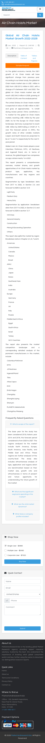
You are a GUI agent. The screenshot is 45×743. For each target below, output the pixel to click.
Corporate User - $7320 (15, 555)
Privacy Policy (7, 681)
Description (12, 56)
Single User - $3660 (13, 546)
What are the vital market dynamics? (23, 505)
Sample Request (22, 65)
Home (4, 671)
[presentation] (17, 620)
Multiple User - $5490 (14, 550)
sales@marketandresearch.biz (15, 4)
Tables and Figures (34, 58)
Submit (22, 628)
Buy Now (22, 561)
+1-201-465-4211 (9, 2)
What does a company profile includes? (23, 515)
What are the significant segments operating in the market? (22, 494)
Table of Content (24, 57)
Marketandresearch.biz (21, 735)
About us (5, 674)
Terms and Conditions (10, 678)
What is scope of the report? (22, 424)
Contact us (6, 685)
